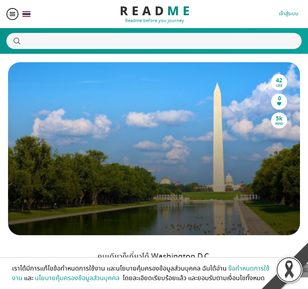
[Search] (154, 41)
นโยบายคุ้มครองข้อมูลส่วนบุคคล (78, 278)
